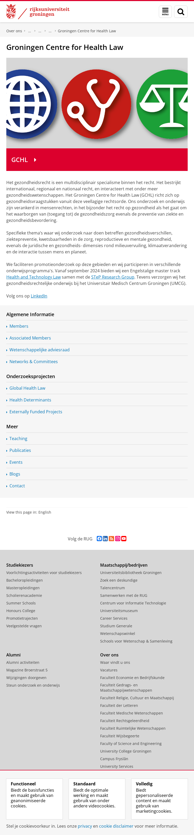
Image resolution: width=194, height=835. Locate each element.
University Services (116, 766)
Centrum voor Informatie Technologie (133, 603)
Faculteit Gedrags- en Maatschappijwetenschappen (126, 687)
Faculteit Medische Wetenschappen (131, 713)
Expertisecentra (50, 31)
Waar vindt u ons (115, 662)
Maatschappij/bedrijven (123, 565)
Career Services (113, 618)
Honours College (20, 610)
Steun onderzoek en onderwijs (33, 685)
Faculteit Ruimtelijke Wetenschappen (133, 728)
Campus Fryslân (114, 758)
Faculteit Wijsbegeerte (119, 735)
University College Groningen (125, 751)
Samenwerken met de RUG (123, 595)
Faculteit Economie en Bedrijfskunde (132, 677)
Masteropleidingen (23, 587)
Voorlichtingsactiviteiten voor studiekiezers (44, 572)
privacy (85, 826)
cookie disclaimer (116, 826)
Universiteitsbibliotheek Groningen (131, 572)
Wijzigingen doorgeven (26, 677)
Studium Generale (116, 625)
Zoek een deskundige (118, 580)
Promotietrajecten (22, 618)
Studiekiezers (19, 565)
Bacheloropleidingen (24, 580)
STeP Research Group (112, 277)
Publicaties (20, 450)
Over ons (14, 30)
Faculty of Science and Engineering (131, 743)
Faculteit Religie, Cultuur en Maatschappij (137, 697)
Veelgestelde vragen (24, 625)
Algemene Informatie (30, 314)
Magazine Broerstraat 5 (27, 669)
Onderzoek (40, 31)
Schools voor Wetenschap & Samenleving (136, 641)
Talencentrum (112, 587)
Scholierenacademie (24, 595)
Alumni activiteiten (22, 662)
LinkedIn (39, 296)
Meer (12, 426)
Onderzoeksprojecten (30, 376)
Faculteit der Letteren (119, 705)
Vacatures (109, 669)
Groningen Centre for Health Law (87, 30)
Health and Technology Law (33, 277)
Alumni (13, 654)
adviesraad (39, 349)
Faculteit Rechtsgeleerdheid (29, 31)
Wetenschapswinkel (117, 633)
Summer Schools (21, 603)
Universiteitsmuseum (119, 610)
